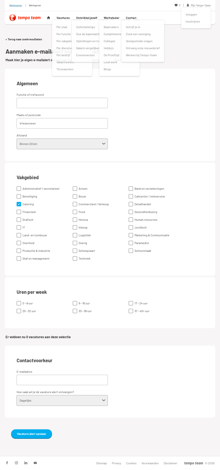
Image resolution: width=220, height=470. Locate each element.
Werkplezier (111, 17)
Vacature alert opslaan (31, 433)
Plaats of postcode (29, 115)
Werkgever (35, 5)
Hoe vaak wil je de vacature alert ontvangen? (45, 392)
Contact (131, 17)
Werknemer (15, 5)
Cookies (131, 463)
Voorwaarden (150, 463)
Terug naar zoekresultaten (24, 39)
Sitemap (101, 463)
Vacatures (63, 17)
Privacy (116, 463)
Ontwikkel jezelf (86, 17)
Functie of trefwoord (30, 94)
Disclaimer (170, 463)
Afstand (22, 135)
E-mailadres (24, 371)
